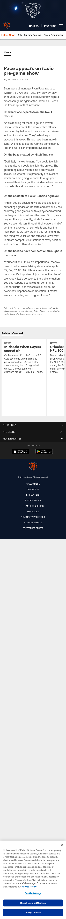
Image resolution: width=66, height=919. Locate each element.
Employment (33, 495)
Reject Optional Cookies (33, 903)
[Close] (62, 845)
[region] (33, 880)
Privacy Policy (33, 500)
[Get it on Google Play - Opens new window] (44, 453)
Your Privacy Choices (33, 517)
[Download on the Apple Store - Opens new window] (21, 452)
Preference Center (33, 528)
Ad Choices (33, 511)
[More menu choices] (61, 26)
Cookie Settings (33, 522)
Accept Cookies (33, 912)
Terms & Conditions (33, 506)
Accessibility (33, 484)
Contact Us (33, 489)
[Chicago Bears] (33, 467)
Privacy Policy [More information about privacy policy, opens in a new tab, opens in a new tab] (28, 886)
